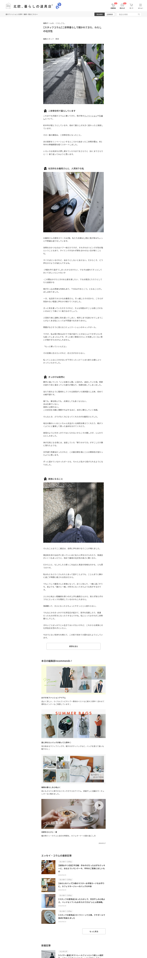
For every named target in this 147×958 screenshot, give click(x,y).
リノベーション (90, 115)
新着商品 (113, 8)
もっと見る (94, 931)
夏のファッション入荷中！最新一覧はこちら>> (22, 14)
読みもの (122, 8)
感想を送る (73, 646)
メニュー (140, 8)
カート (131, 8)
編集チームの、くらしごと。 (54, 23)
